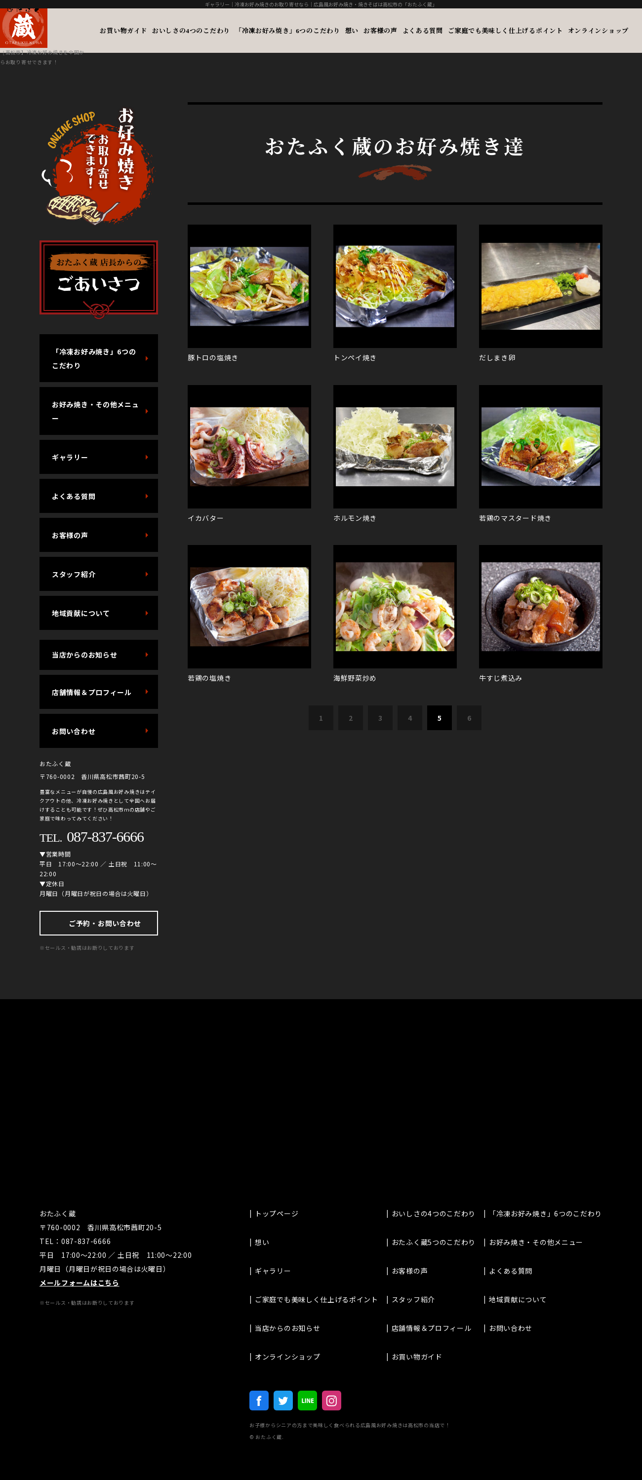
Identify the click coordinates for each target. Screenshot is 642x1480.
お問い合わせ (73, 731)
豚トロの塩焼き (213, 357)
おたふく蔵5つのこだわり (434, 1242)
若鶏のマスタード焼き (515, 518)
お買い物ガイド (123, 30)
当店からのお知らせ (84, 655)
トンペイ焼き (355, 357)
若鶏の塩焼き (209, 678)
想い (352, 30)
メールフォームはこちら (80, 1282)
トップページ (276, 1213)
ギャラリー (70, 457)
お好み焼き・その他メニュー (95, 411)
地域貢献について (81, 613)
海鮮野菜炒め (355, 678)
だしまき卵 (497, 357)
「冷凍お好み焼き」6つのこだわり (287, 30)
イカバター (206, 518)
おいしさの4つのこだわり (191, 30)
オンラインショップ (598, 30)
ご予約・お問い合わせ (105, 923)
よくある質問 (422, 30)
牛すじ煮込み (500, 678)
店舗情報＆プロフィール (92, 692)
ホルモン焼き (355, 518)
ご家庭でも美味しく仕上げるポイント (505, 30)
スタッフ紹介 (73, 574)
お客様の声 (380, 30)
